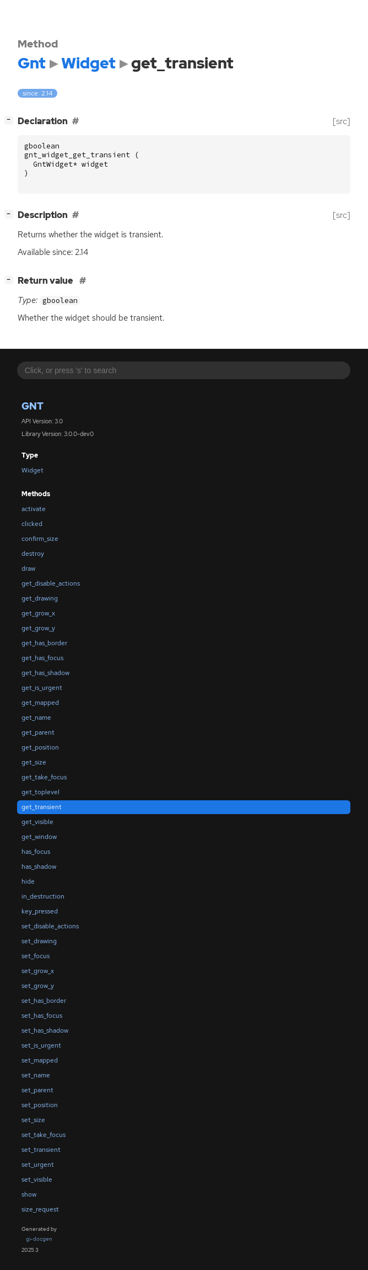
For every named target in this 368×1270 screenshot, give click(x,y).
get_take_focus (44, 777)
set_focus (35, 956)
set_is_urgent (41, 1045)
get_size (33, 762)
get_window (39, 836)
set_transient (41, 1149)
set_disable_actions (50, 926)
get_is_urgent (41, 687)
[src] (341, 121)
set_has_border (43, 1000)
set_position (39, 1105)
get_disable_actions (50, 583)
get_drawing (39, 598)
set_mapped (39, 1060)
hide (28, 881)
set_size (33, 1119)
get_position (40, 747)
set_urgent (37, 1164)
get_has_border (44, 643)
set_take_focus (43, 1134)
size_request (40, 1209)
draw (28, 568)
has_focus (35, 851)
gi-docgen (39, 1238)
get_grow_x (38, 613)
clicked (31, 523)
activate (33, 508)
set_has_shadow (44, 1030)
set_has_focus (41, 1015)
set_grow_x (37, 970)
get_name (36, 717)
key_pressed (39, 911)
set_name (35, 1075)
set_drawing (39, 941)
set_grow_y (37, 985)
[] (11, 120)
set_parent (37, 1090)
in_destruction (42, 896)
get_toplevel (40, 792)
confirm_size (39, 538)
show (28, 1194)
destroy (32, 553)
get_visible (37, 821)
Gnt (32, 406)
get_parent (38, 732)
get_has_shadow (45, 672)
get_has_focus (42, 657)
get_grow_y (38, 628)
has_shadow (38, 866)
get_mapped (40, 702)
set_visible (36, 1179)
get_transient (41, 807)
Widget (32, 470)
